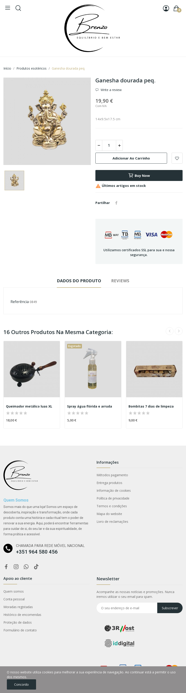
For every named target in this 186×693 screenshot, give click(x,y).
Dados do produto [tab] (79, 280)
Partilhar (116, 202)
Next (179, 331)
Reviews (120, 280)
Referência (19, 301)
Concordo (21, 684)
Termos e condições (112, 506)
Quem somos (13, 591)
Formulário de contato (20, 630)
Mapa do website (109, 514)
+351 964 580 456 (37, 552)
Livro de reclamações (112, 521)
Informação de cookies (114, 490)
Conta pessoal (14, 599)
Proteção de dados (17, 622)
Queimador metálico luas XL (29, 406)
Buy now (139, 175)
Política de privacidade (113, 498)
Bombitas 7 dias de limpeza (151, 406)
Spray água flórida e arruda (89, 406)
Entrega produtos (109, 483)
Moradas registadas (18, 607)
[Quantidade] (109, 145)
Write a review (111, 90)
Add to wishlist (177, 158)
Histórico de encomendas (22, 614)
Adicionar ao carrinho (131, 158)
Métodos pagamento (112, 475)
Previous (169, 331)
